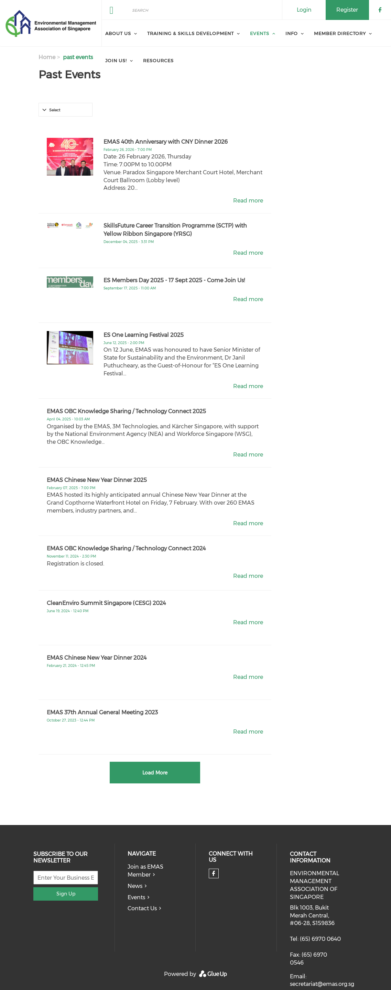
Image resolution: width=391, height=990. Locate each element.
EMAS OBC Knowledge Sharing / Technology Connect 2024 (126, 548)
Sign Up (65, 894)
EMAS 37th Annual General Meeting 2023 (102, 712)
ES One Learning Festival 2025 (144, 335)
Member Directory (340, 33)
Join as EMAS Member (145, 871)
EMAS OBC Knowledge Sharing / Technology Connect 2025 (126, 411)
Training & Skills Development (190, 33)
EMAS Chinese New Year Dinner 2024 (96, 657)
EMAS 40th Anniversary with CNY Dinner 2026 (166, 142)
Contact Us (142, 908)
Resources (158, 60)
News (135, 886)
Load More (154, 773)
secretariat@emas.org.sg (322, 984)
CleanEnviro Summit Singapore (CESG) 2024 (106, 603)
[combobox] (66, 110)
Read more (248, 200)
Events (136, 897)
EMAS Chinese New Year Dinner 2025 (97, 480)
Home (47, 57)
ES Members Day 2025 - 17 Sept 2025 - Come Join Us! (174, 280)
